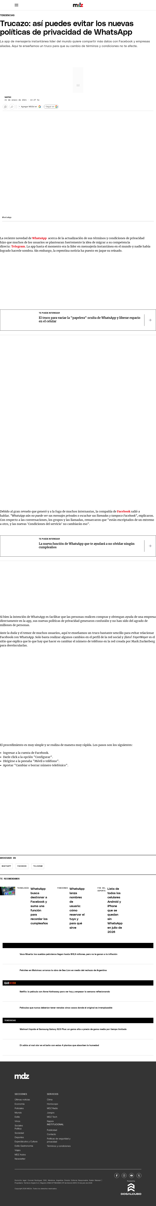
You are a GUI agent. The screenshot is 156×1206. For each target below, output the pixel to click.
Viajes (18, 1150)
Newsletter (20, 1159)
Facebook (22, 866)
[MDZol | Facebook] (116, 1175)
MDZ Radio (52, 1108)
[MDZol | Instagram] (124, 1175)
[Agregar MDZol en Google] (30, 107)
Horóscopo (52, 1104)
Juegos (50, 1112)
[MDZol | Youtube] (131, 1175)
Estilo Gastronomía (24, 1146)
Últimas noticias (22, 1099)
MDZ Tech (52, 1117)
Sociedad (19, 1133)
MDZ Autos (20, 1154)
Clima (49, 1099)
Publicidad (52, 1130)
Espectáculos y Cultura (26, 1141)
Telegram (37, 866)
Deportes (19, 1137)
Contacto (51, 1134)
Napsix (8, 97)
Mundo (18, 1112)
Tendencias (7, 15)
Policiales (19, 1108)
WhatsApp (6, 866)
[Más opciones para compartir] (12, 106)
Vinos (17, 1121)
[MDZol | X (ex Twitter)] (139, 1175)
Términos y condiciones (59, 1146)
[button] (16, 5)
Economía (19, 1104)
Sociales (19, 1125)
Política (18, 1128)
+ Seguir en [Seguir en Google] (51, 106)
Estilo (17, 1117)
